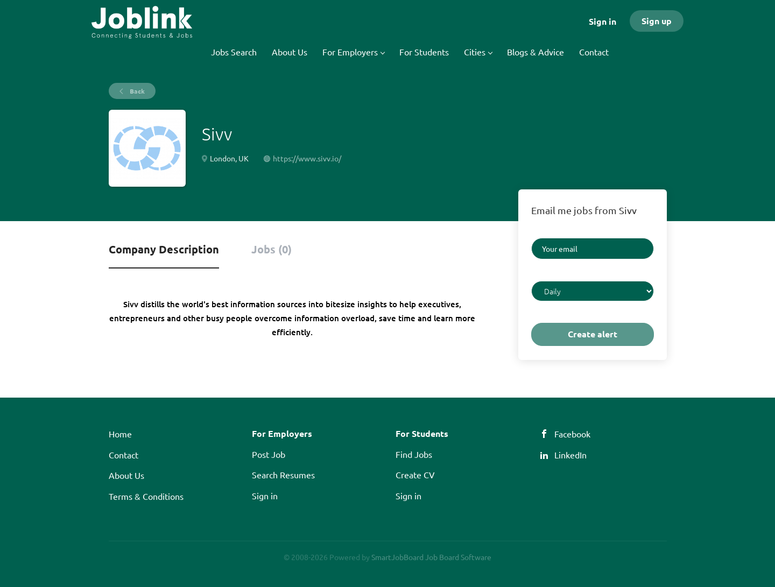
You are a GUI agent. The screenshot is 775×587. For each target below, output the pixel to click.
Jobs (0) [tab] (271, 249)
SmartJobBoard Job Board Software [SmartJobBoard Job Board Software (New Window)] (431, 557)
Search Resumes (283, 474)
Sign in (602, 21)
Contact (123, 454)
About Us (126, 475)
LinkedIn (570, 454)
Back (136, 91)
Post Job (268, 454)
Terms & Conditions (146, 496)
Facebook (572, 433)
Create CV (415, 474)
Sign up (657, 20)
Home (120, 433)
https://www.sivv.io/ (307, 158)
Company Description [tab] (164, 249)
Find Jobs (414, 454)
